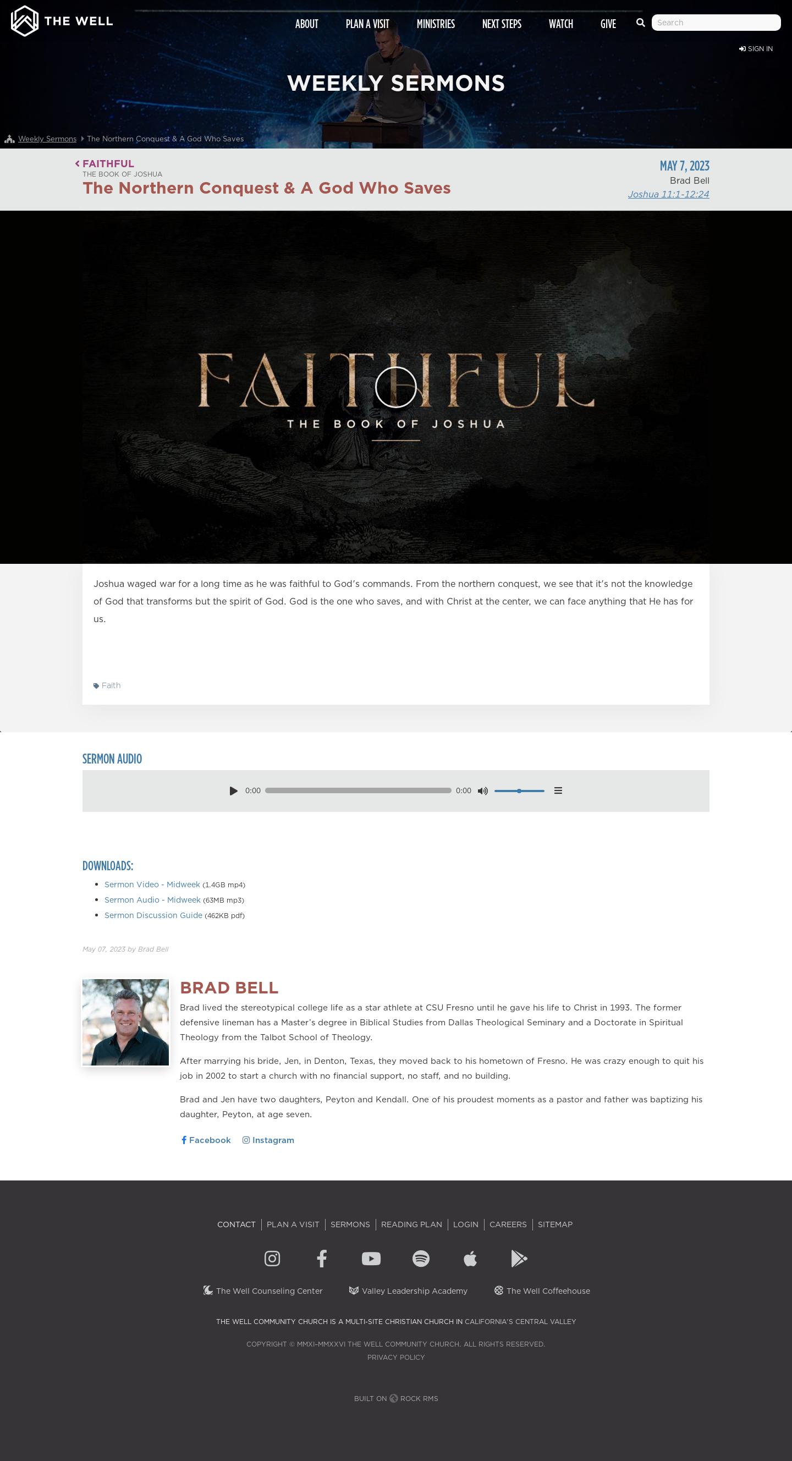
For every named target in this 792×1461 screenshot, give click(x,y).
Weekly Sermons (47, 139)
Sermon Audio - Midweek (153, 899)
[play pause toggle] (233, 790)
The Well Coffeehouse (541, 1291)
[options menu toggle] (558, 790)
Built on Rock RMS (396, 1398)
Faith (107, 685)
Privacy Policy (396, 1357)
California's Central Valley (520, 1321)
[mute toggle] (483, 790)
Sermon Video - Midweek (152, 884)
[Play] (396, 387)
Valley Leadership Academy (408, 1291)
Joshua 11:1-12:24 (669, 194)
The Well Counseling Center (262, 1291)
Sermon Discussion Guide (153, 915)
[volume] (519, 791)
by (125, 949)
